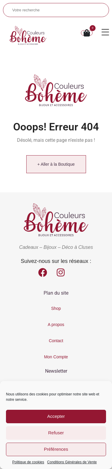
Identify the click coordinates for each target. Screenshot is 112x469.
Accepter (56, 416)
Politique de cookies (28, 462)
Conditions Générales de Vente (72, 462)
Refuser (56, 432)
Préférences (56, 449)
